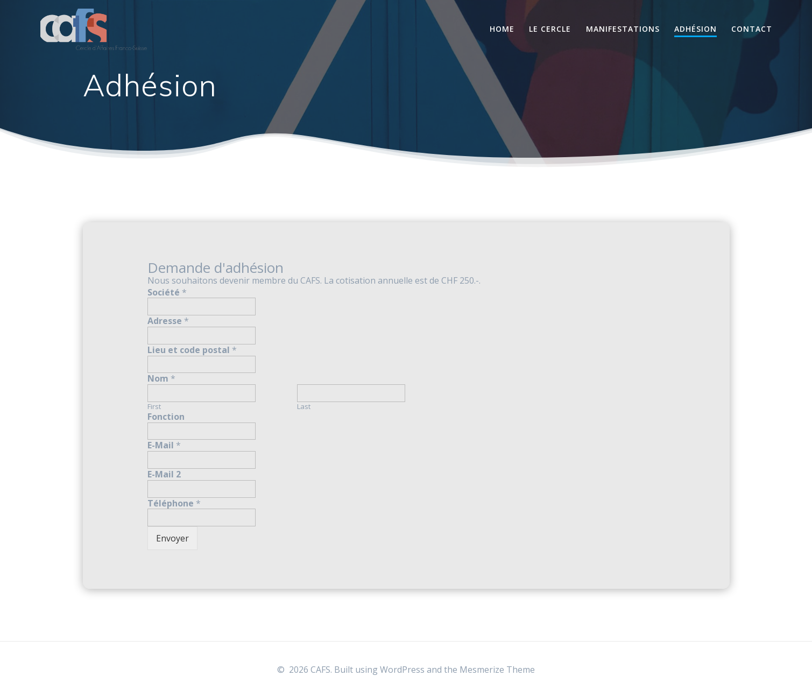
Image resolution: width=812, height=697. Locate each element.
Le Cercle (550, 29)
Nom (161, 378)
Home (502, 29)
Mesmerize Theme (497, 669)
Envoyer (172, 538)
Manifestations (623, 29)
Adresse (168, 321)
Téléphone (174, 503)
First (154, 406)
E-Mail (164, 445)
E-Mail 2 (164, 474)
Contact (751, 29)
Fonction (166, 417)
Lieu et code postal (192, 350)
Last (303, 406)
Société (167, 292)
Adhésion (695, 29)
